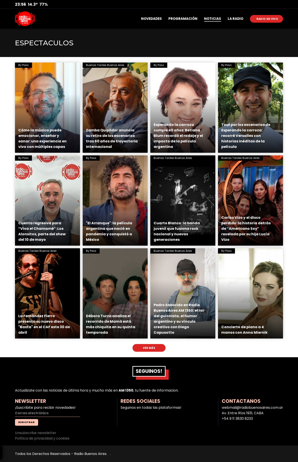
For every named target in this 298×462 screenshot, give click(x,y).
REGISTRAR (26, 422)
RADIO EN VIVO (267, 18)
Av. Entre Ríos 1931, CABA (243, 413)
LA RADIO (235, 18)
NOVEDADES (151, 18)
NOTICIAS (212, 18)
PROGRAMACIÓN (182, 18)
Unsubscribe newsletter (35, 432)
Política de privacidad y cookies (42, 438)
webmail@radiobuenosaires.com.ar (252, 407)
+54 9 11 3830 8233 (237, 418)
